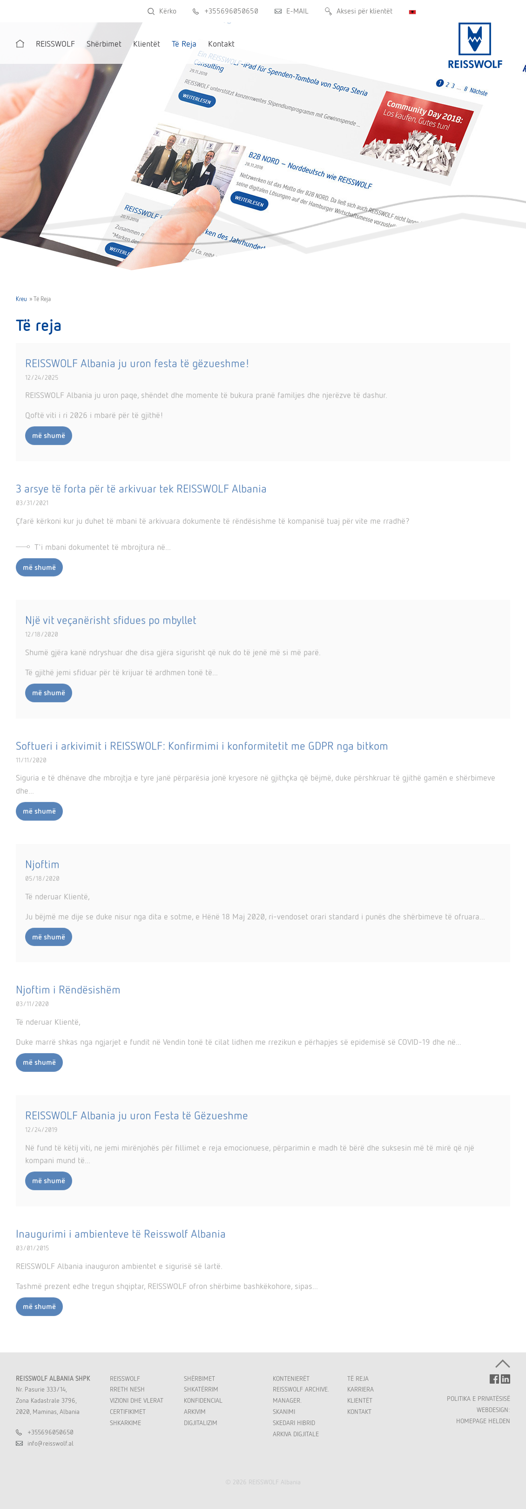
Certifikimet (128, 1411)
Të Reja (358, 1378)
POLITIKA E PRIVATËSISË (478, 1398)
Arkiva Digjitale (296, 1434)
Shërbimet (199, 1378)
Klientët (359, 1400)
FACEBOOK (494, 1379)
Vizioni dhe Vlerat (136, 1400)
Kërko (167, 11)
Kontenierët (291, 1378)
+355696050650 (231, 11)
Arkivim (195, 1411)
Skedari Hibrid (294, 1423)
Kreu (21, 298)
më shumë (48, 441)
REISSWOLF (125, 1378)
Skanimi (284, 1411)
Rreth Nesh (127, 1389)
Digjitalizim (200, 1423)
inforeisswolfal (50, 1443)
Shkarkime (125, 1423)
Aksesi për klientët (364, 11)
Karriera (360, 1389)
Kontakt (359, 1411)
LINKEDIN (505, 1379)
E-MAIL (297, 11)
